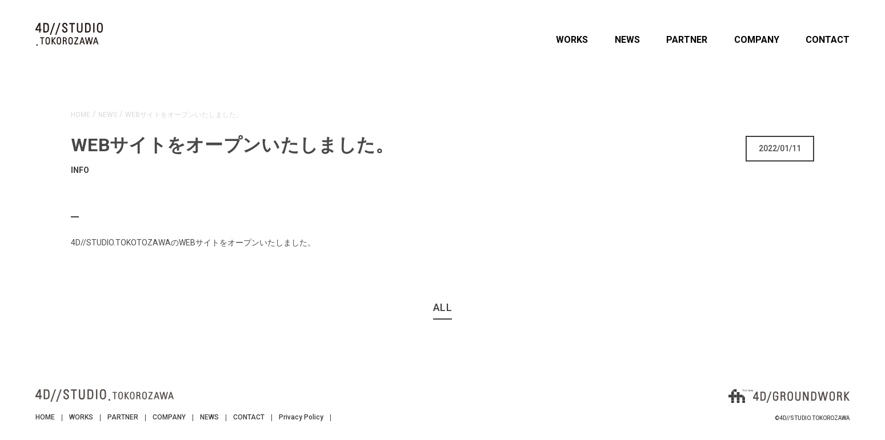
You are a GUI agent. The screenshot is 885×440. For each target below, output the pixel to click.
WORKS (572, 39)
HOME (45, 417)
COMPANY (756, 39)
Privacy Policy (301, 417)
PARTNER (686, 39)
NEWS (627, 39)
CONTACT (828, 39)
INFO (80, 170)
